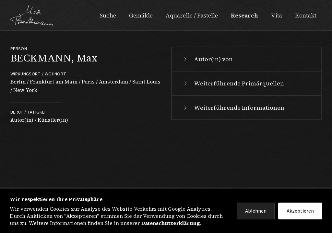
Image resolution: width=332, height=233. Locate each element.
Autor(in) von (207, 59)
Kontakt (305, 15)
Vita (276, 15)
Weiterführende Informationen (233, 108)
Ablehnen (256, 211)
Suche (108, 15)
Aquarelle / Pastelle (192, 15)
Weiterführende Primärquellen (233, 83)
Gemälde (141, 15)
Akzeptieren (300, 211)
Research (244, 15)
